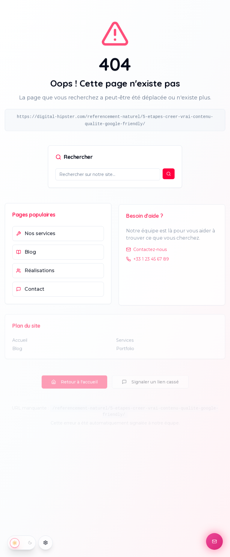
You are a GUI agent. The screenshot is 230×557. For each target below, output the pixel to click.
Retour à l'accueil (74, 376)
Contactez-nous (146, 252)
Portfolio (125, 351)
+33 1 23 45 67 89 (147, 261)
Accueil (19, 343)
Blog (17, 351)
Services (125, 343)
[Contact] (214, 541)
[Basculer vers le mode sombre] (21, 542)
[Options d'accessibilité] (45, 542)
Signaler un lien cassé (150, 376)
